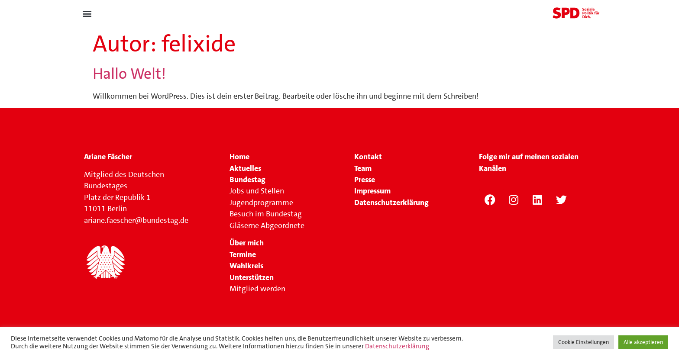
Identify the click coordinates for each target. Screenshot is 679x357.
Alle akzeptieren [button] (643, 342)
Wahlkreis (246, 266)
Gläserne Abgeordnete (267, 225)
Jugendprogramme (261, 202)
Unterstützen (252, 277)
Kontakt (368, 156)
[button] (87, 13)
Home (239, 156)
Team (363, 168)
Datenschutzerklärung (397, 346)
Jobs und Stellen (258, 191)
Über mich (247, 243)
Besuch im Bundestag (266, 214)
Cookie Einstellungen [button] (583, 342)
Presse (364, 179)
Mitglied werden (257, 288)
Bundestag (247, 179)
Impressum (372, 191)
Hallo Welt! (129, 74)
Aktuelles (245, 168)
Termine (243, 254)
